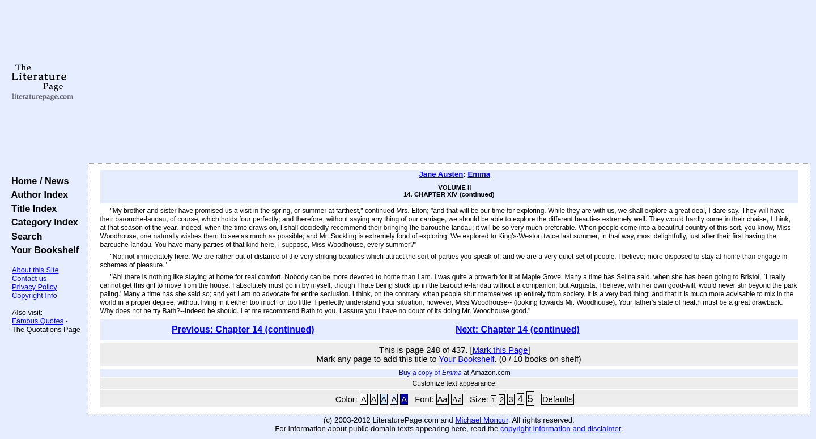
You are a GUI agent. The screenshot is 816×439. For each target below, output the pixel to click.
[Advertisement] (449, 82)
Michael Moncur (481, 420)
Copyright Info (34, 295)
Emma (479, 174)
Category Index (42, 222)
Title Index (31, 208)
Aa (442, 399)
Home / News (37, 181)
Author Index (37, 194)
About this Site (35, 270)
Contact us (29, 278)
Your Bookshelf (42, 250)
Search (24, 236)
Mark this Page (500, 350)
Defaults (557, 399)
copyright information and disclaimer (560, 428)
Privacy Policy (34, 287)
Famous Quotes (37, 321)
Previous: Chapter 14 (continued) (243, 329)
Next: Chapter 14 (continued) (518, 329)
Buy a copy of (430, 373)
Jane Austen (441, 174)
